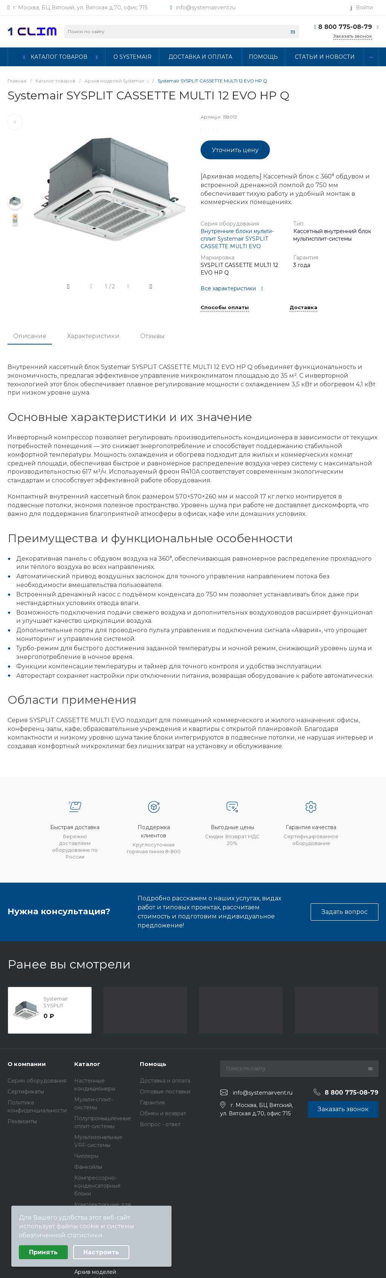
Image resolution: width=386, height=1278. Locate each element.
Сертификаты (26, 1091)
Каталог (87, 1064)
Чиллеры (86, 1156)
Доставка (303, 307)
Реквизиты (22, 1121)
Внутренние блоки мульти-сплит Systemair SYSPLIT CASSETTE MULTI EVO (237, 239)
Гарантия (152, 1102)
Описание (29, 336)
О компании (27, 1064)
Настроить (101, 1252)
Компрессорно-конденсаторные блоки (97, 1185)
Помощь (153, 1064)
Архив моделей (95, 1272)
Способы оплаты (225, 307)
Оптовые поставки (165, 1091)
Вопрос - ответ (160, 1124)
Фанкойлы (88, 1167)
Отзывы (152, 336)
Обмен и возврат (163, 1113)
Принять (43, 1252)
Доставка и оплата (165, 1080)
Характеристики (93, 336)
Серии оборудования (37, 1080)
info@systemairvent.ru (206, 7)
